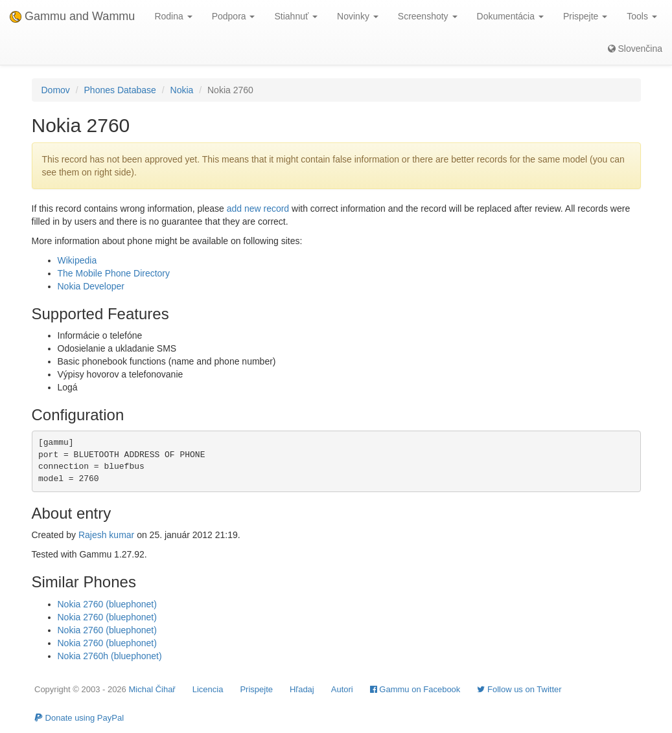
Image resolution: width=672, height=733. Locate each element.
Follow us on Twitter (519, 689)
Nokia (182, 90)
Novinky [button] (357, 16)
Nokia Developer (91, 286)
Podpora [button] (233, 16)
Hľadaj (302, 689)
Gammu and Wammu (72, 16)
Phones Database (120, 90)
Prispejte (256, 689)
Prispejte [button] (585, 16)
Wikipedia (77, 260)
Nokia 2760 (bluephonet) (107, 604)
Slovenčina (635, 48)
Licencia (208, 689)
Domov (55, 90)
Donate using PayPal (79, 718)
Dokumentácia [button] (510, 16)
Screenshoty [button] (428, 16)
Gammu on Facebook (415, 689)
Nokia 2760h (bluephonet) (110, 656)
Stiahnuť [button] (296, 16)
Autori (342, 689)
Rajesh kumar (106, 535)
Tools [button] (642, 16)
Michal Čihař (151, 689)
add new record (258, 208)
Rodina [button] (173, 16)
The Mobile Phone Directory (114, 273)
